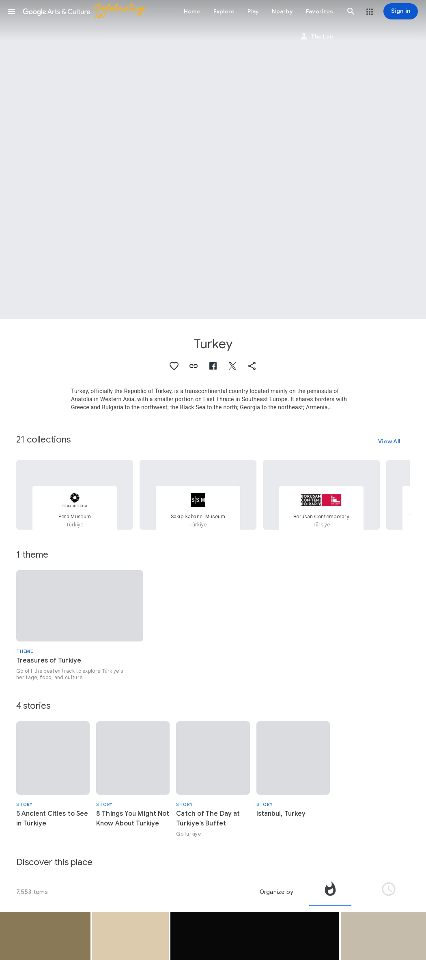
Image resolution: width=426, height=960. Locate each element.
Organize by (276, 892)
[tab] (330, 892)
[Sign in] (400, 11)
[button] (11, 11)
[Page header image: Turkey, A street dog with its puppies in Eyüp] (213, 159)
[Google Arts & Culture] (88, 11)
